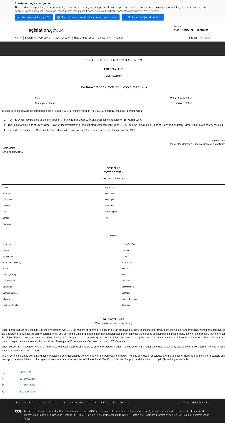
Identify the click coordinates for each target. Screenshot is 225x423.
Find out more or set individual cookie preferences (88, 17)
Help (37, 402)
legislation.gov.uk (39, 29)
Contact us (92, 402)
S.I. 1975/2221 (27, 385)
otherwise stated (119, 411)
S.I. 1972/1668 (27, 378)
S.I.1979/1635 (27, 391)
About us (48, 402)
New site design (23, 402)
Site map (61, 402)
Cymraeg (205, 37)
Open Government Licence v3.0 (76, 411)
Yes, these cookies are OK (35, 17)
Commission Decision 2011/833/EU (68, 414)
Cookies (124, 402)
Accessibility (76, 402)
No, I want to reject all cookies (144, 17)
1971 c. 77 (25, 372)
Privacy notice (109, 402)
